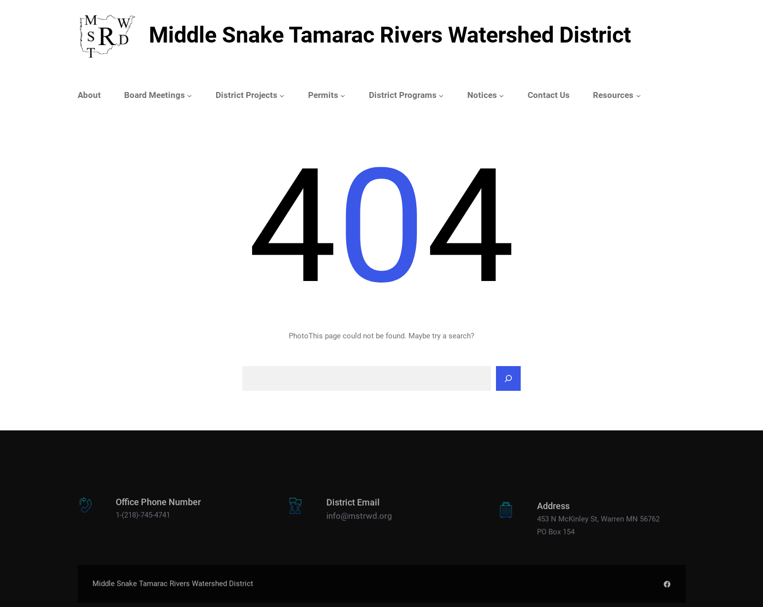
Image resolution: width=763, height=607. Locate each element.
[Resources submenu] (638, 95)
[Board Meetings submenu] (189, 95)
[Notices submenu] (501, 95)
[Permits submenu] (342, 95)
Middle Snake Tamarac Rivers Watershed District (390, 35)
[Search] (508, 378)
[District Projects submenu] (281, 95)
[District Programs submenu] (441, 95)
